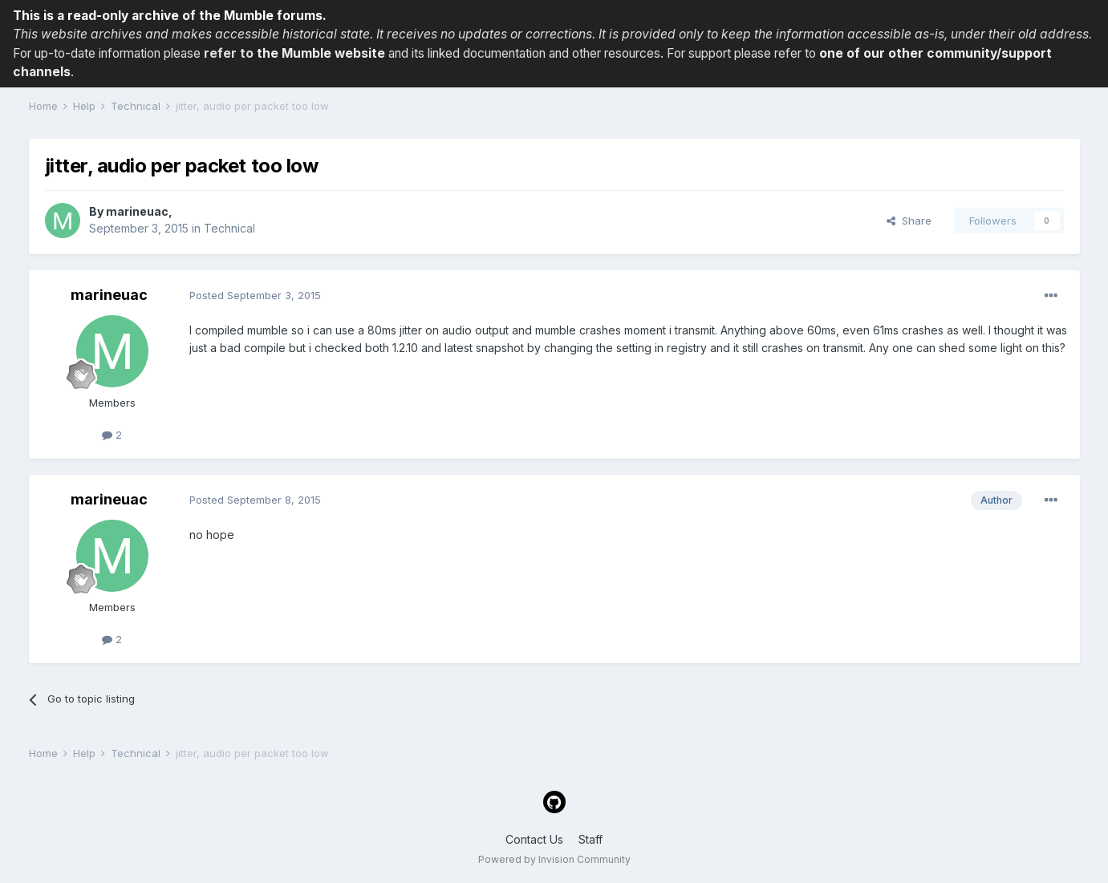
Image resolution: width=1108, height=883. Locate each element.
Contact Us (534, 839)
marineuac (137, 211)
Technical (229, 228)
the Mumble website (321, 53)
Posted (255, 295)
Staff (590, 839)
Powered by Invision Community (554, 859)
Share (909, 220)
